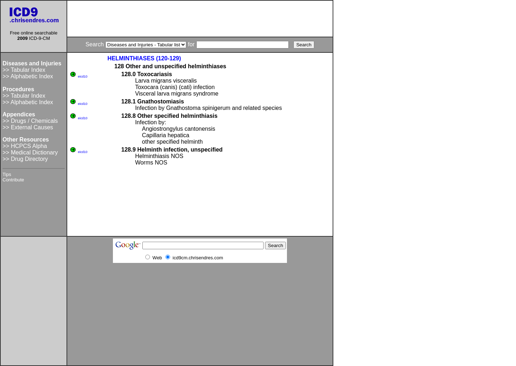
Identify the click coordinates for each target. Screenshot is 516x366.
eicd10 (82, 76)
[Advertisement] (200, 19)
